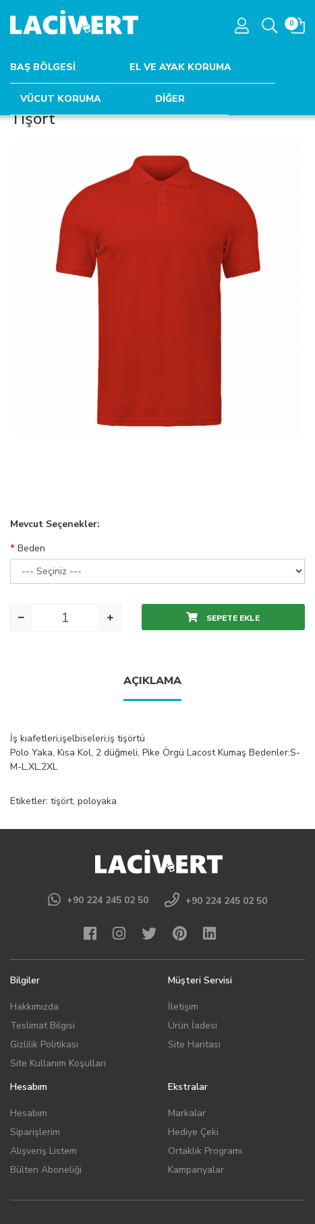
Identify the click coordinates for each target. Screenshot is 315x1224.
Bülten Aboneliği (46, 1169)
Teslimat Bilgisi (42, 1025)
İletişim (183, 1006)
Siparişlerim (35, 1132)
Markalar (187, 1113)
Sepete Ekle (223, 617)
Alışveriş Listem (43, 1150)
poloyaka (97, 801)
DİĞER (170, 98)
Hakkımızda (34, 1006)
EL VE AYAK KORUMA (180, 67)
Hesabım (28, 1113)
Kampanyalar (196, 1169)
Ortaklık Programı (205, 1150)
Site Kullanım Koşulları (58, 1063)
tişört (62, 801)
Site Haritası (194, 1044)
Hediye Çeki (193, 1132)
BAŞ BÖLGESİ (43, 67)
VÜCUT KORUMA (60, 98)
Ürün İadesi (192, 1025)
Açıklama (152, 680)
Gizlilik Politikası (44, 1044)
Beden (31, 548)
